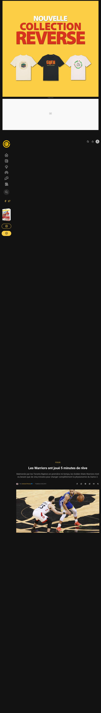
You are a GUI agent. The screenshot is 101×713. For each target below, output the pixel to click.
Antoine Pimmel (27, 484)
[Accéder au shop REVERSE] (93, 141)
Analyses (6, 167)
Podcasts (6, 172)
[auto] (88, 141)
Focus (57, 462)
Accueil (6, 155)
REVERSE (6, 184)
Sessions (6, 178)
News (6, 161)
